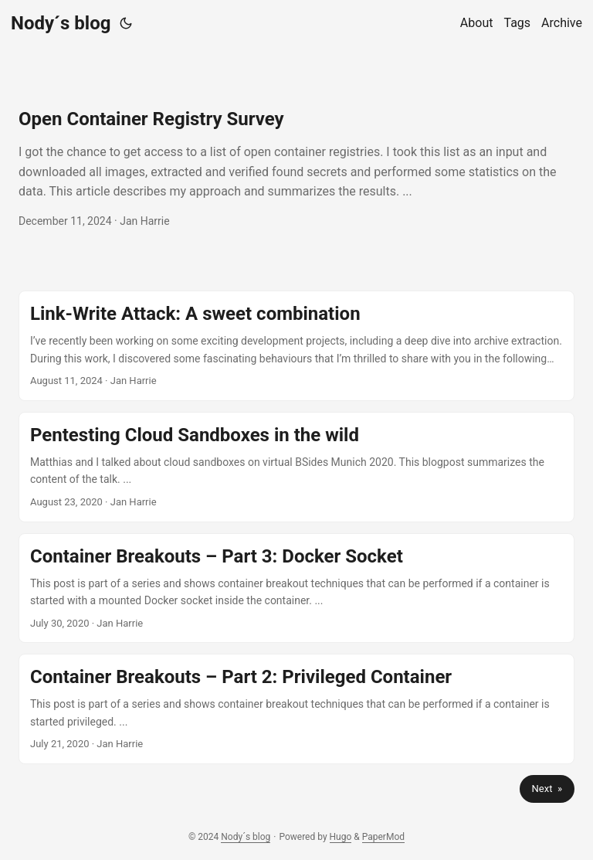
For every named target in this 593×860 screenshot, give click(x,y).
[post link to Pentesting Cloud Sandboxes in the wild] (296, 467)
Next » (547, 788)
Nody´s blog (60, 23)
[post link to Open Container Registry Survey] (296, 168)
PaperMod (383, 836)
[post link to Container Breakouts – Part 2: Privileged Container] (296, 708)
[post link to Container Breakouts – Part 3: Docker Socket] (296, 588)
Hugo (341, 836)
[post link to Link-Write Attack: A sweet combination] (296, 345)
